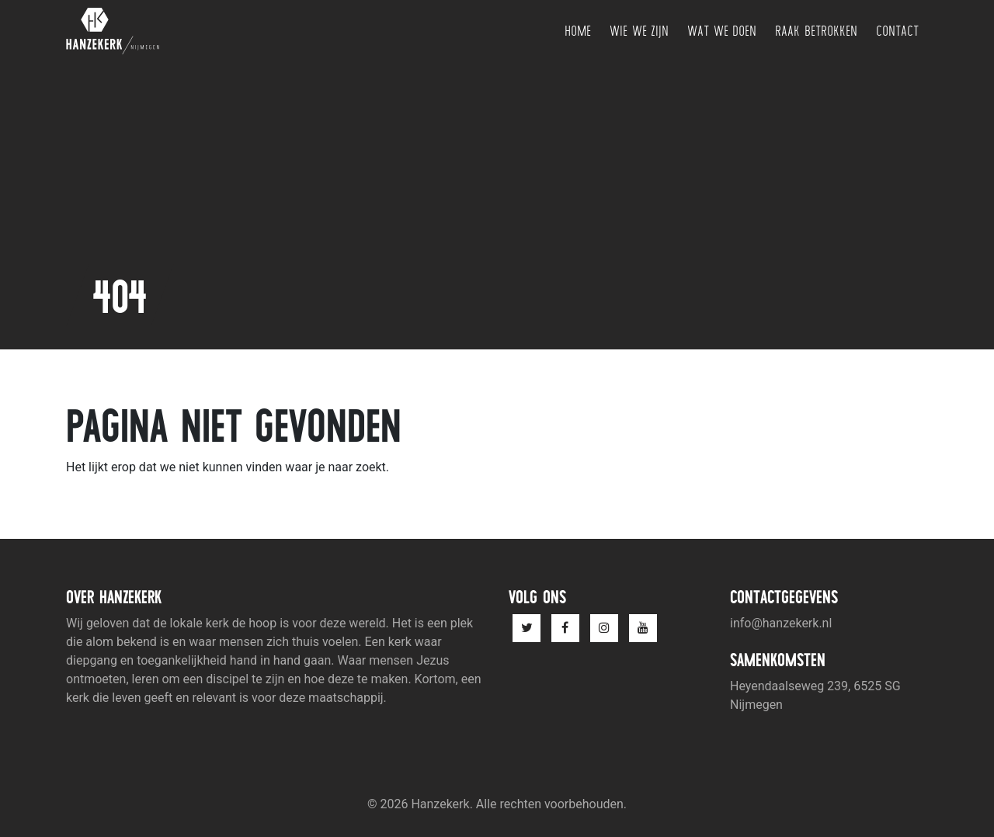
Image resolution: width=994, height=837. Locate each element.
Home (578, 31)
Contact (897, 31)
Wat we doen (721, 31)
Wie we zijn (639, 31)
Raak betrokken (816, 31)
